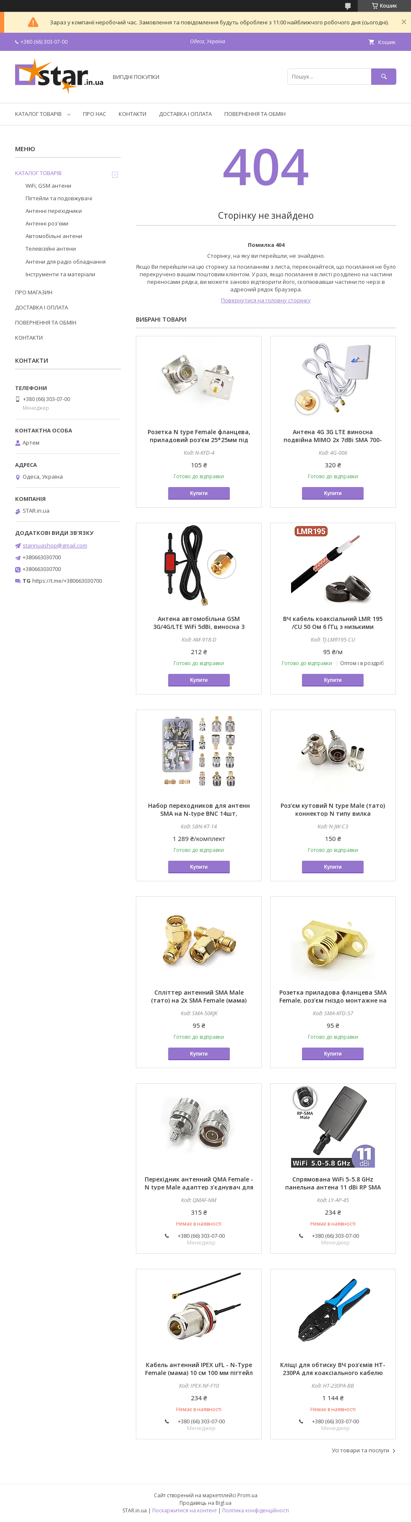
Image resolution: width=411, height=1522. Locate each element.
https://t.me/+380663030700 (67, 580)
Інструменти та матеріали (60, 274)
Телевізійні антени (51, 248)
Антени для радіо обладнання (66, 261)
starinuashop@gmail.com (55, 545)
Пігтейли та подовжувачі (59, 198)
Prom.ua (247, 1495)
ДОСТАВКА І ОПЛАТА (185, 114)
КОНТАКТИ (132, 114)
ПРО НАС (94, 114)
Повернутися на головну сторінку (266, 300)
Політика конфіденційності (255, 1510)
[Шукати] (383, 76)
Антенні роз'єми (47, 223)
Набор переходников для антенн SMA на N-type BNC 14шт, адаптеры (199, 813)
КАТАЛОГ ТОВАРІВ (38, 114)
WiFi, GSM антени (48, 185)
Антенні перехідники (54, 211)
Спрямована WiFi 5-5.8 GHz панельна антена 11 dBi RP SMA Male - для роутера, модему (333, 1187)
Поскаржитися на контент (184, 1510)
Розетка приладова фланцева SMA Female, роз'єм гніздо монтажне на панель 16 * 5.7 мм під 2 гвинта (333, 1000)
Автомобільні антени (54, 236)
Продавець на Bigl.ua (205, 1502)
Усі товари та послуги (360, 1450)
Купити (199, 493)
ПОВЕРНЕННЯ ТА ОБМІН (255, 114)
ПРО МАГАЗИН (33, 292)
